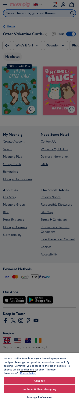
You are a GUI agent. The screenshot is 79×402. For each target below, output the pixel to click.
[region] (39, 377)
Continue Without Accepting (39, 389)
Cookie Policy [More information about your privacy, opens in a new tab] (28, 373)
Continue (39, 380)
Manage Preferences (39, 397)
